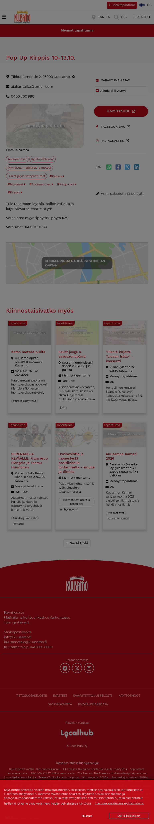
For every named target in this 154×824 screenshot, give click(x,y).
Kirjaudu (142, 17)
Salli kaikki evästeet (129, 815)
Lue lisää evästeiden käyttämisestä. (119, 803)
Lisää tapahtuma (124, 5)
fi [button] (146, 4)
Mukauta (87, 815)
